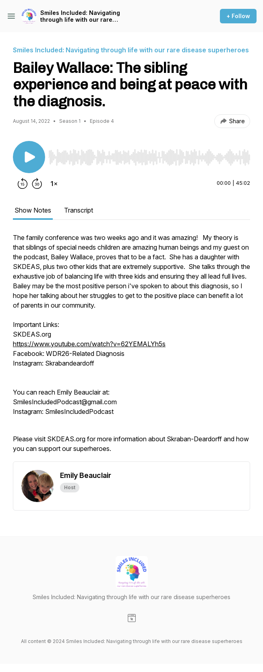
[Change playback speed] (54, 183)
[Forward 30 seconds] (37, 183)
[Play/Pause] (29, 157)
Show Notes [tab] (32, 210)
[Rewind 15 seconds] (22, 183)
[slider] (149, 157)
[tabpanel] (131, 347)
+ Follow (238, 15)
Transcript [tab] (78, 210)
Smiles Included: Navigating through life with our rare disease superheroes (80, 16)
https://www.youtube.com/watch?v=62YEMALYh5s (89, 344)
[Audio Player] (149, 155)
